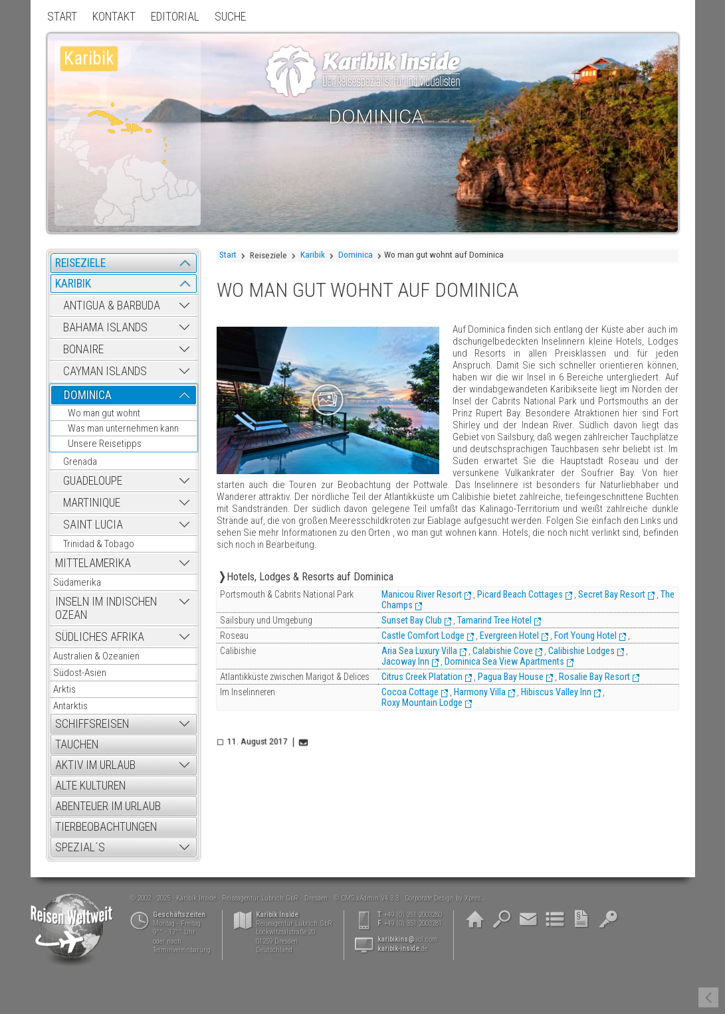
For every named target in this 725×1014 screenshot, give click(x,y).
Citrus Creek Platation (422, 676)
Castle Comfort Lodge (423, 635)
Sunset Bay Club (411, 620)
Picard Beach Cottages (520, 594)
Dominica (355, 255)
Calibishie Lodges (581, 650)
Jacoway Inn (405, 661)
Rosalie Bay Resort (594, 676)
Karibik (312, 255)
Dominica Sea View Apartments (504, 661)
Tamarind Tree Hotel (494, 620)
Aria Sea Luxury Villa (419, 650)
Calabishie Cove (502, 650)
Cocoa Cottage (410, 692)
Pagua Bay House (511, 676)
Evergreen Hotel (509, 635)
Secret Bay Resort (611, 594)
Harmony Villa (480, 692)
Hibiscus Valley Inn (556, 692)
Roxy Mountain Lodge (422, 702)
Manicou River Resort (421, 594)
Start (228, 255)
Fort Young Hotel (585, 635)
